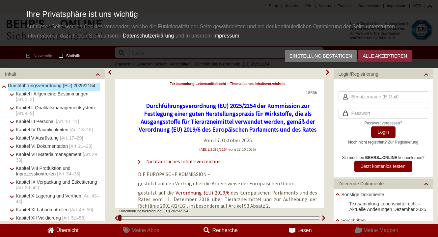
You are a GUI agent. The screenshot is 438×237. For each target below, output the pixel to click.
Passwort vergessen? (383, 123)
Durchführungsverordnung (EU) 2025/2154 (51, 85)
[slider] (120, 218)
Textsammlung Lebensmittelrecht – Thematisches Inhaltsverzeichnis (227, 84)
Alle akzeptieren (385, 56)
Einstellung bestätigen (320, 56)
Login (383, 132)
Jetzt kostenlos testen (383, 166)
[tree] (383, 212)
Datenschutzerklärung (148, 36)
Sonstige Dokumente (363, 194)
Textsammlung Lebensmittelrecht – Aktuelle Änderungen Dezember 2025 (387, 206)
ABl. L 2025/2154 (214, 149)
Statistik (69, 56)
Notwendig (39, 56)
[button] (52, 74)
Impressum (226, 36)
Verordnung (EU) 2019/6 (202, 193)
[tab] (52, 74)
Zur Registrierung (403, 142)
